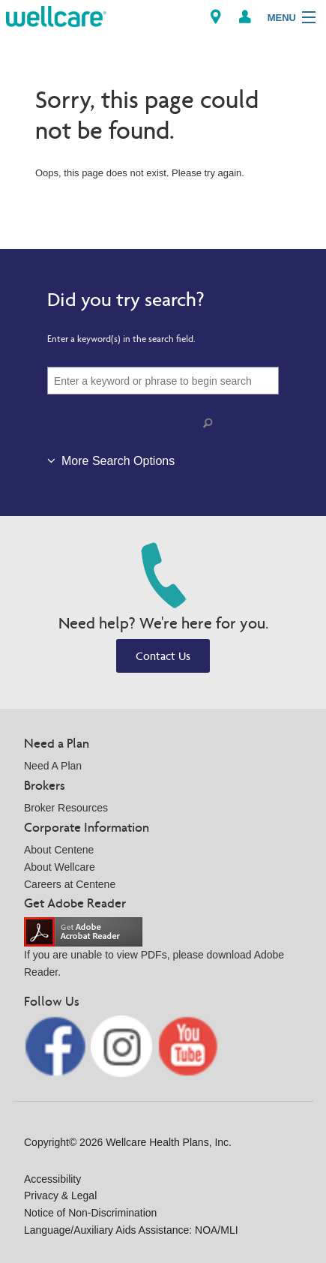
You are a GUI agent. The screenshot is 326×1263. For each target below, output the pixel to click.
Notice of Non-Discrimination (90, 1213)
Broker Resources (66, 808)
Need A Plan (53, 766)
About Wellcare (59, 867)
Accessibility (52, 1179)
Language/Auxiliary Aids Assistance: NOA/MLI (131, 1230)
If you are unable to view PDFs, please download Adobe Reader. (154, 952)
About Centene (59, 850)
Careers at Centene (69, 884)
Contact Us (163, 656)
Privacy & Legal (60, 1196)
